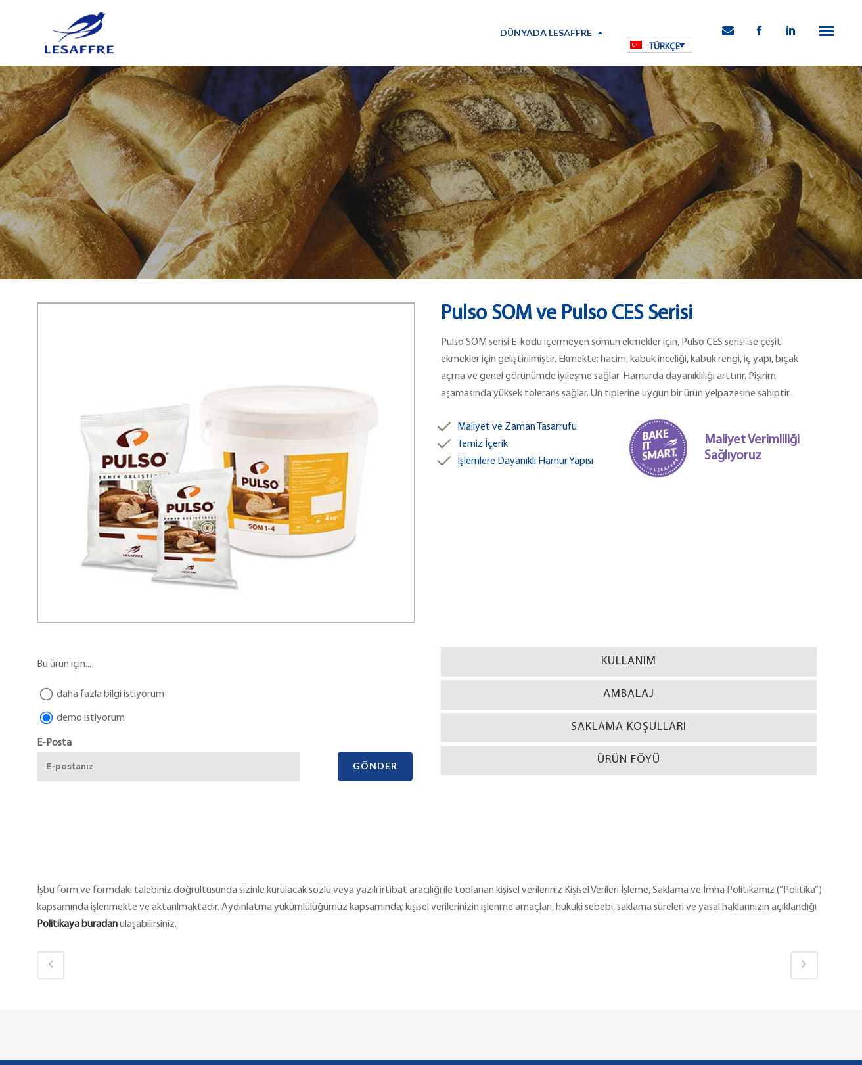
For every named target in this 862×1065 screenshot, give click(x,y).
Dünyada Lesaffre (546, 32)
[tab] (629, 662)
